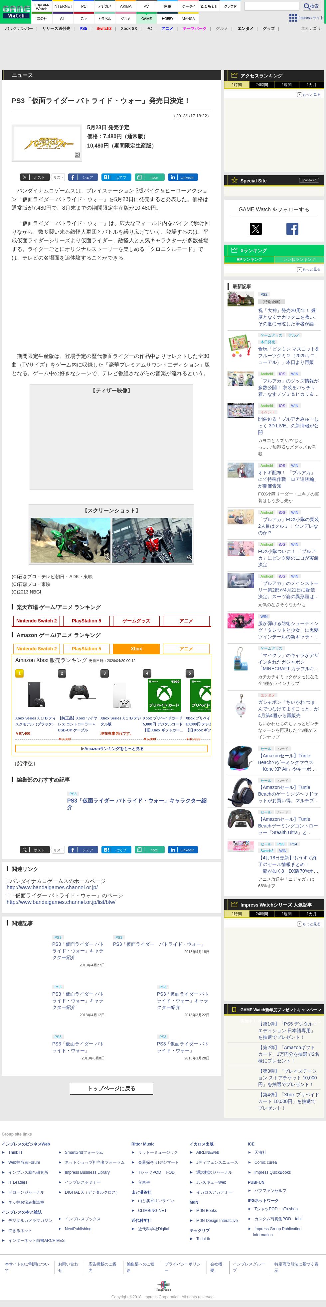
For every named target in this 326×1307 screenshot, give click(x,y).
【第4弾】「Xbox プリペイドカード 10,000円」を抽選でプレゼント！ (288, 1101)
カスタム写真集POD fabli (278, 1219)
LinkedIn (188, 177)
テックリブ (200, 1230)
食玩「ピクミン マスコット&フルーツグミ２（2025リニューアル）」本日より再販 (288, 355)
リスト (58, 177)
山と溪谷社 (141, 1192)
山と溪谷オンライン (156, 1200)
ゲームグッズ (136, 620)
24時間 (261, 84)
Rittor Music (142, 1144)
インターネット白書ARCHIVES (36, 1240)
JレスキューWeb (211, 1182)
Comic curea (265, 1162)
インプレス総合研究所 (28, 1172)
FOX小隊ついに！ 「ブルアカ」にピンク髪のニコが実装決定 (288, 558)
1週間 (287, 84)
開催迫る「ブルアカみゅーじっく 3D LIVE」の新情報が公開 (288, 425)
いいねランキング (299, 259)
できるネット (20, 1230)
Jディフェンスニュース (217, 1162)
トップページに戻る (111, 1088)
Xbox (136, 648)
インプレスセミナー (83, 1182)
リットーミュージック (158, 1152)
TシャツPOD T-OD (156, 1172)
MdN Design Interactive (217, 1220)
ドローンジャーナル (26, 1192)
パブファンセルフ (270, 1190)
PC (149, 28)
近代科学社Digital (153, 1229)
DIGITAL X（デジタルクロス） (92, 1192)
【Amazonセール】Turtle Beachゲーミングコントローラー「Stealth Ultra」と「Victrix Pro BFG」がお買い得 (288, 832)
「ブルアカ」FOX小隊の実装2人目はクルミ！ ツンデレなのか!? (288, 526)
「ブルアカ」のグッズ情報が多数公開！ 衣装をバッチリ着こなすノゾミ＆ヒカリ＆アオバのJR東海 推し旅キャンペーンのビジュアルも (288, 394)
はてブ (120, 177)
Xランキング (254, 250)
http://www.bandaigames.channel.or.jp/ (52, 887)
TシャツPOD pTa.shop (276, 1209)
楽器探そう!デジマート (158, 1162)
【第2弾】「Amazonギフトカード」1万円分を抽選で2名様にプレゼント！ (288, 1054)
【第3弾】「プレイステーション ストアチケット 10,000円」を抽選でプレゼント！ (287, 1077)
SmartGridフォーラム (84, 1152)
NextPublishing (78, 1229)
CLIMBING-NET (152, 1210)
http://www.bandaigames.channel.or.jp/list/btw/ (61, 902)
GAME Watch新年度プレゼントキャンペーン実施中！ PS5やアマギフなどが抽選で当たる (281, 1012)
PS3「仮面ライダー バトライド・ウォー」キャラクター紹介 (78, 950)
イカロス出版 (202, 1144)
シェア (87, 177)
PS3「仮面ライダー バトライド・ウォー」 (159, 944)
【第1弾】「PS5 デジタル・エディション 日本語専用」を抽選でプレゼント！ (287, 1030)
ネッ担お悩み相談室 (26, 1202)
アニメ (186, 620)
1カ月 (312, 84)
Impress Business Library (87, 1172)
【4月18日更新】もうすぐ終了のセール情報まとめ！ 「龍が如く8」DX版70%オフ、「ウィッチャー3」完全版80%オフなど (287, 871)
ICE (251, 1144)
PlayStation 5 (86, 620)
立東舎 (144, 1182)
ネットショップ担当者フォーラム (95, 1162)
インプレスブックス (83, 1219)
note (154, 177)
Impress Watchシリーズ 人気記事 (276, 905)
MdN (194, 1202)
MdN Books (206, 1210)
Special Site (254, 180)
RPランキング (249, 259)
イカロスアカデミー (214, 1192)
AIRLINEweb (207, 1152)
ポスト (39, 177)
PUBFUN (256, 1182)
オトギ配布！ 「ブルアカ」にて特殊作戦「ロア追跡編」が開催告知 (288, 479)
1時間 (237, 84)
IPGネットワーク (263, 1200)
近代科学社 (141, 1220)
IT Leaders (17, 1182)
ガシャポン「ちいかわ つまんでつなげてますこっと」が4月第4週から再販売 (288, 709)
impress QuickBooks (272, 1172)
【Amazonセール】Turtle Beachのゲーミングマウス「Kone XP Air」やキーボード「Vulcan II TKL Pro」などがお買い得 (287, 769)
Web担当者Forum (24, 1162)
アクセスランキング (261, 75)
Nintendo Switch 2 (36, 620)
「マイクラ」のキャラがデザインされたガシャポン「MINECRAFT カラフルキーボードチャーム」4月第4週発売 (288, 669)
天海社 (260, 1152)
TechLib (203, 1239)
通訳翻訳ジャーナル (214, 1172)
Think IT (15, 1152)
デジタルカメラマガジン (30, 1220)
